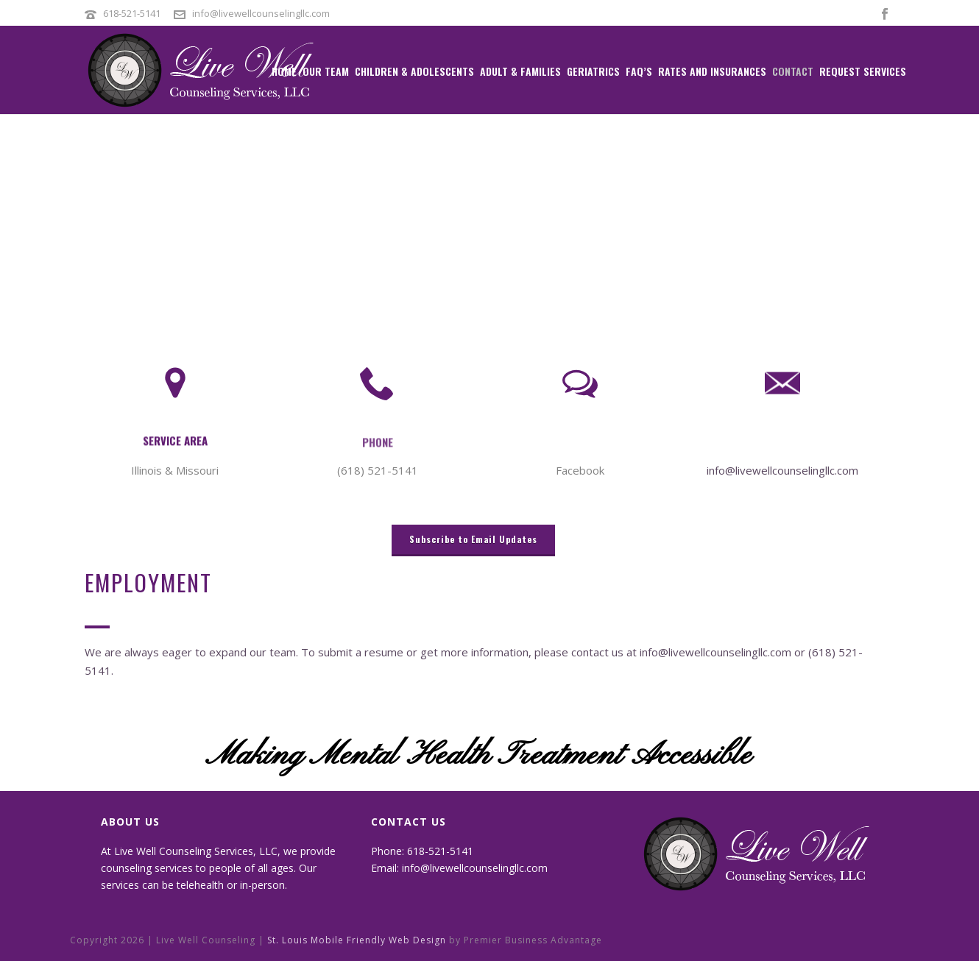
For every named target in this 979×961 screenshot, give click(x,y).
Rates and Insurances (712, 71)
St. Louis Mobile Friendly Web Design (356, 940)
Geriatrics (593, 71)
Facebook (580, 470)
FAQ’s (639, 71)
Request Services (862, 71)
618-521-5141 (133, 13)
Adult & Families (520, 71)
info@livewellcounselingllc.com (261, 13)
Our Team (326, 71)
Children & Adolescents (414, 71)
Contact (792, 71)
